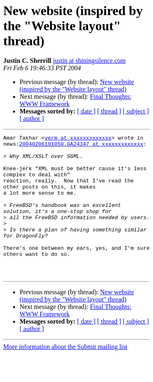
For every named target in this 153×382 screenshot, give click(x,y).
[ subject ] (136, 111)
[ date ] (86, 111)
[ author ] (32, 118)
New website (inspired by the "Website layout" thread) (77, 85)
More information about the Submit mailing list (65, 374)
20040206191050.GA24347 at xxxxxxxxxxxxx (81, 146)
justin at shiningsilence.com (89, 60)
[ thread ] (109, 111)
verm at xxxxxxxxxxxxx (77, 138)
